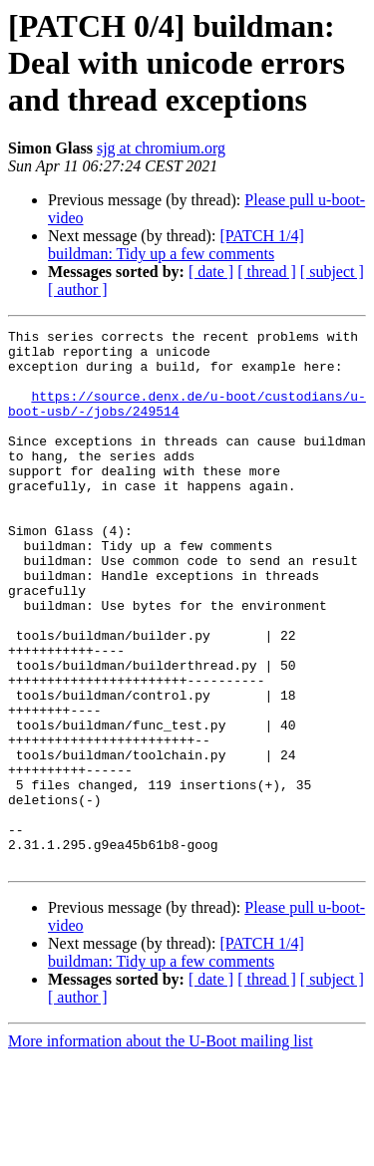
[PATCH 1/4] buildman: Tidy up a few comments (176, 244)
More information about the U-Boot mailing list (160, 1148)
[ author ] (78, 289)
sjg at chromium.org (161, 148)
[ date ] (210, 271)
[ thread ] (266, 271)
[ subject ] (332, 271)
